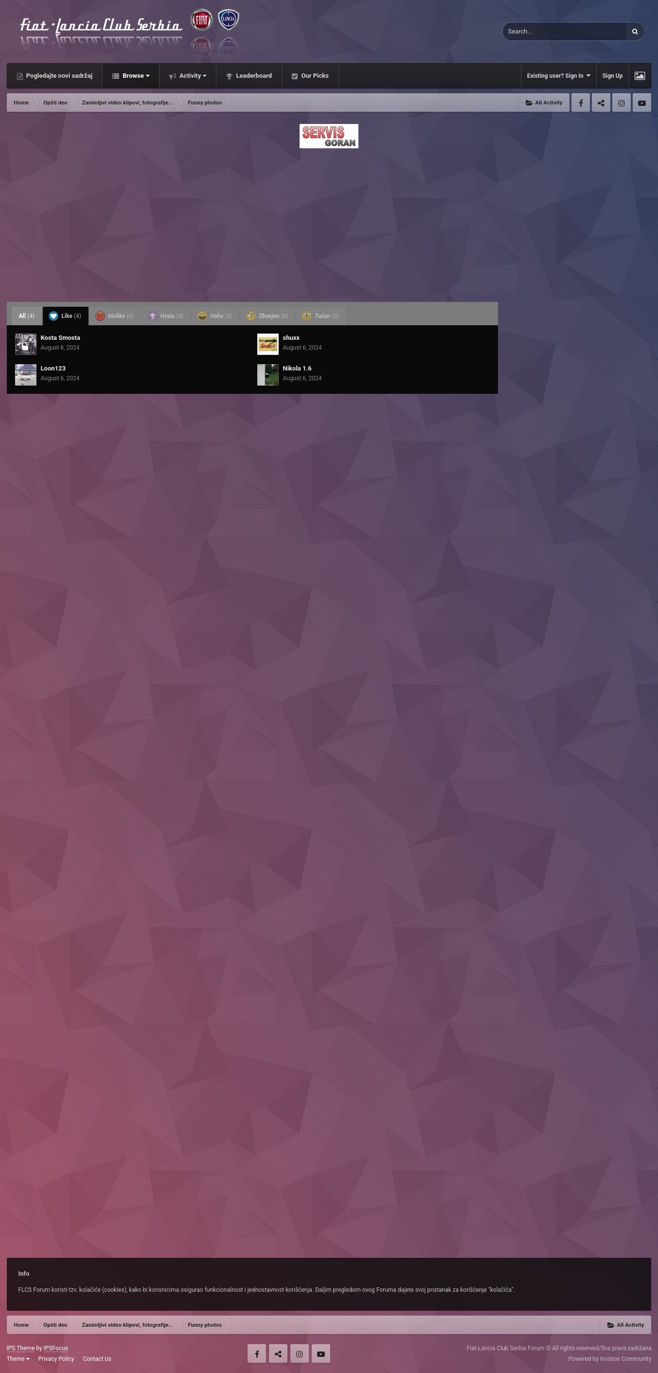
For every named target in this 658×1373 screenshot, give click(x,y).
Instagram (621, 102)
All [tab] (27, 316)
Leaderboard (253, 75)
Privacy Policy (56, 1358)
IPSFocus (56, 1348)
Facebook (580, 102)
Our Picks (314, 75)
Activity (192, 75)
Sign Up (613, 75)
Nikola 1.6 (297, 368)
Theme (18, 1358)
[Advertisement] (329, 222)
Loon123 (53, 368)
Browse (135, 75)
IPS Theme (21, 1348)
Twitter (601, 102)
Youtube (642, 102)
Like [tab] (65, 316)
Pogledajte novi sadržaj (59, 75)
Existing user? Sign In (558, 75)
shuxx (291, 337)
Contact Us (97, 1358)
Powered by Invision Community (610, 1358)
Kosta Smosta (60, 337)
